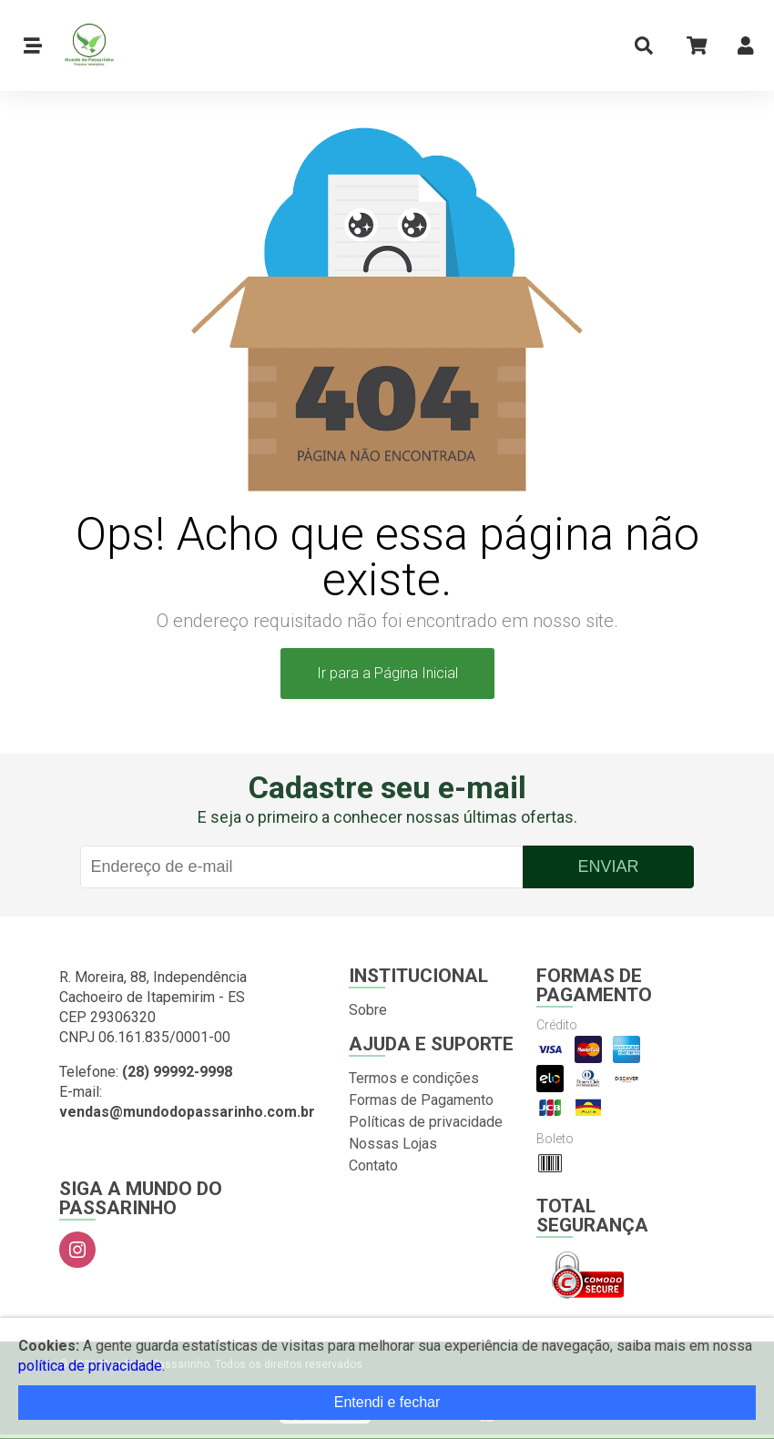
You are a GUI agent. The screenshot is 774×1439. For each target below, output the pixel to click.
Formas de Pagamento (421, 1100)
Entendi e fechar (387, 1402)
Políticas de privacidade (426, 1121)
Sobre (368, 1009)
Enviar (607, 866)
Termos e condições (414, 1078)
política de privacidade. (91, 1365)
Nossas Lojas (393, 1143)
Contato (373, 1165)
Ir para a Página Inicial (387, 673)
